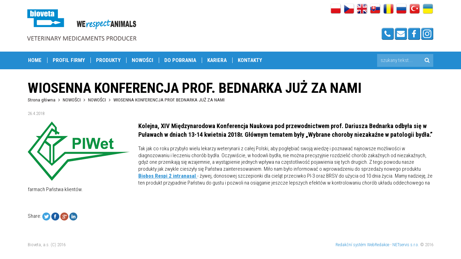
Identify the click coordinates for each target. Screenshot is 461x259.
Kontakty (250, 60)
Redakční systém (351, 244)
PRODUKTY (108, 60)
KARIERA (217, 60)
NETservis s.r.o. (405, 244)
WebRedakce (378, 244)
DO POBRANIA (180, 60)
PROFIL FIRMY (69, 60)
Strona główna (41, 99)
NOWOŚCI (142, 60)
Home (35, 60)
